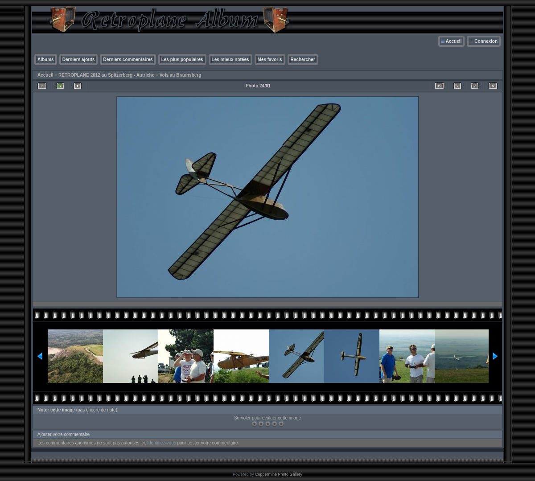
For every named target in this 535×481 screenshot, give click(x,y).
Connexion (486, 41)
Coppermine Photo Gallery (278, 474)
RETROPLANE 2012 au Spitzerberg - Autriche (106, 75)
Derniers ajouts (78, 59)
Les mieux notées (230, 59)
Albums (45, 59)
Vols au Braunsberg (181, 75)
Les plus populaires (182, 59)
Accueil (454, 41)
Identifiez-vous (161, 442)
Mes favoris (270, 59)
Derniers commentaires (127, 59)
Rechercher (303, 59)
